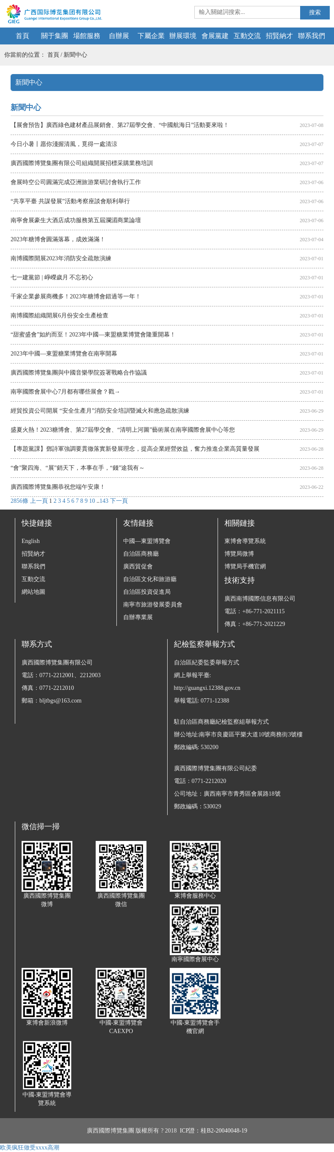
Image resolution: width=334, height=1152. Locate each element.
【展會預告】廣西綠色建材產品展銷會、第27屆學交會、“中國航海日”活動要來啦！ (120, 125)
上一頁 (39, 501)
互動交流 (247, 35)
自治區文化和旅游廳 (150, 579)
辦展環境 (182, 35)
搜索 (315, 12)
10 (92, 501)
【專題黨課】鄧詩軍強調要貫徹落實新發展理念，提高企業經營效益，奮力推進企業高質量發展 (135, 449)
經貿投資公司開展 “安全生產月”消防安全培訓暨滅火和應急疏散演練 (100, 411)
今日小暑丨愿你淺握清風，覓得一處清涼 (64, 144)
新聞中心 (75, 55)
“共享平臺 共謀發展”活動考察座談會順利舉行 (70, 201)
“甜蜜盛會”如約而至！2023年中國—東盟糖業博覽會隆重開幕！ (93, 334)
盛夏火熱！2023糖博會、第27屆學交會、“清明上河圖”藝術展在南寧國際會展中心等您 (123, 430)
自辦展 (119, 35)
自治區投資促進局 (147, 592)
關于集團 (54, 35)
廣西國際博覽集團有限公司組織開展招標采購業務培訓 (82, 163)
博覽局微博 (239, 554)
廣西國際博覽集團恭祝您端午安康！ (58, 487)
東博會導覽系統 (245, 541)
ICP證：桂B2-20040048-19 (213, 1130)
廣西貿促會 (138, 566)
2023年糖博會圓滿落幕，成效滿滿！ (58, 239)
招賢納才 (279, 35)
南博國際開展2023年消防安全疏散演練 (61, 258)
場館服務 (86, 35)
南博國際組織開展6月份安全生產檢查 (59, 315)
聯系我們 (311, 35)
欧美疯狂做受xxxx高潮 (29, 1147)
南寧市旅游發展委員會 (152, 604)
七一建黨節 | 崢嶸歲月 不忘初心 (52, 277)
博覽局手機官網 (245, 566)
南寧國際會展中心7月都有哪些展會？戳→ (65, 392)
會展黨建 (215, 35)
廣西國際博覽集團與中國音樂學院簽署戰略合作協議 (79, 372)
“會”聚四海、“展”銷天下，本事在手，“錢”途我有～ (78, 468)
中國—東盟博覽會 (147, 541)
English (31, 541)
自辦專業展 (138, 617)
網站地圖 (33, 592)
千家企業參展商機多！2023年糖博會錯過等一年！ (76, 296)
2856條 (19, 501)
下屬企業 (151, 35)
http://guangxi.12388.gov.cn (207, 688)
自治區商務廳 (141, 554)
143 (103, 501)
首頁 (22, 35)
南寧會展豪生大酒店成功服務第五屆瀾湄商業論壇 (76, 220)
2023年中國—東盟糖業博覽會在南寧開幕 (64, 353)
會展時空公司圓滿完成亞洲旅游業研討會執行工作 (76, 182)
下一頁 (119, 501)
